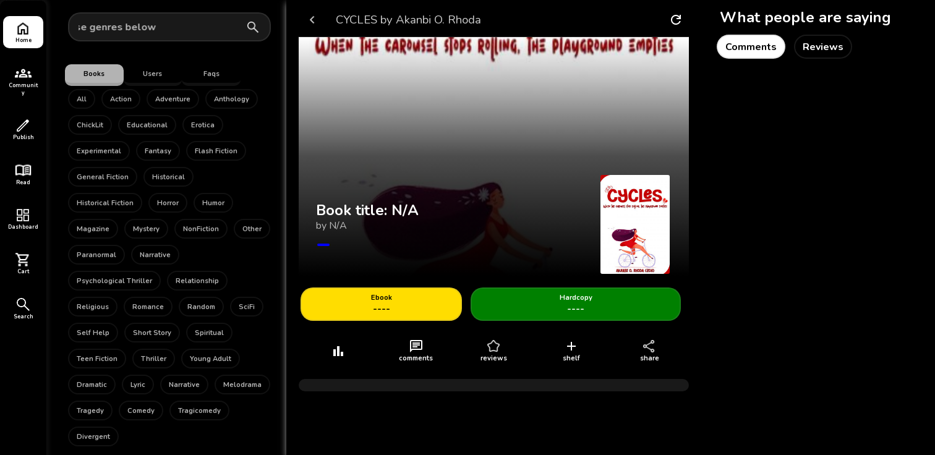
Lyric (137, 384)
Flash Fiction (216, 151)
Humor (213, 203)
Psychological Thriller (114, 281)
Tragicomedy (199, 410)
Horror (168, 203)
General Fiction (103, 177)
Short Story (152, 333)
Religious (93, 307)
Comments (751, 47)
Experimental (99, 151)
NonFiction (201, 229)
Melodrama (242, 384)
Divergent (93, 436)
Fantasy (158, 151)
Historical (168, 177)
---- (381, 304)
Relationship (197, 281)
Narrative (155, 255)
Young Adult (210, 359)
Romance (148, 307)
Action (121, 99)
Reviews (823, 47)
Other (252, 229)
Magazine (93, 229)
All (82, 99)
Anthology (231, 99)
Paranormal (96, 255)
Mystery (146, 229)
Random (201, 307)
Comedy (141, 410)
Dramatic (92, 384)
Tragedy (90, 410)
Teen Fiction (97, 359)
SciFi (247, 307)
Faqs (211, 74)
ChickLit (90, 125)
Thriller (153, 359)
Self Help (93, 333)
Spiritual (209, 333)
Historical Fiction (105, 203)
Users (152, 74)
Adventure (172, 99)
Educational (147, 125)
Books (94, 74)
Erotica (203, 125)
